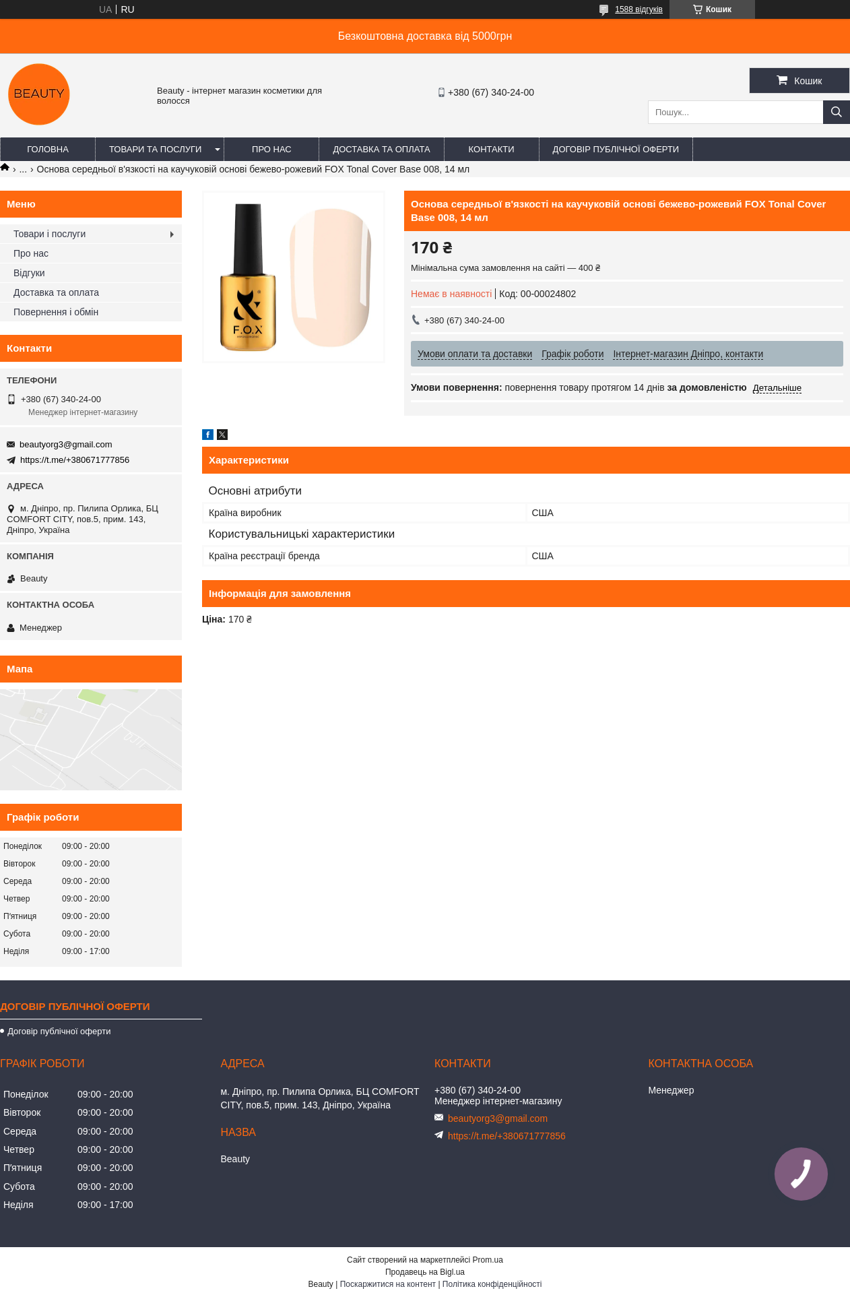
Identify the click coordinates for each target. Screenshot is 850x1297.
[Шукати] (836, 112)
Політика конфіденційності (492, 1284)
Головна (48, 149)
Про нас (272, 149)
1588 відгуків (639, 9)
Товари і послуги (49, 233)
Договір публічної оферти (616, 149)
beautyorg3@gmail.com (66, 444)
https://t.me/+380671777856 (74, 460)
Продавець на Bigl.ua (425, 1272)
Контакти (492, 149)
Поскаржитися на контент (388, 1284)
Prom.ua (488, 1260)
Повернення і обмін (55, 312)
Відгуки (29, 272)
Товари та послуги (155, 149)
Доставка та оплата (381, 149)
